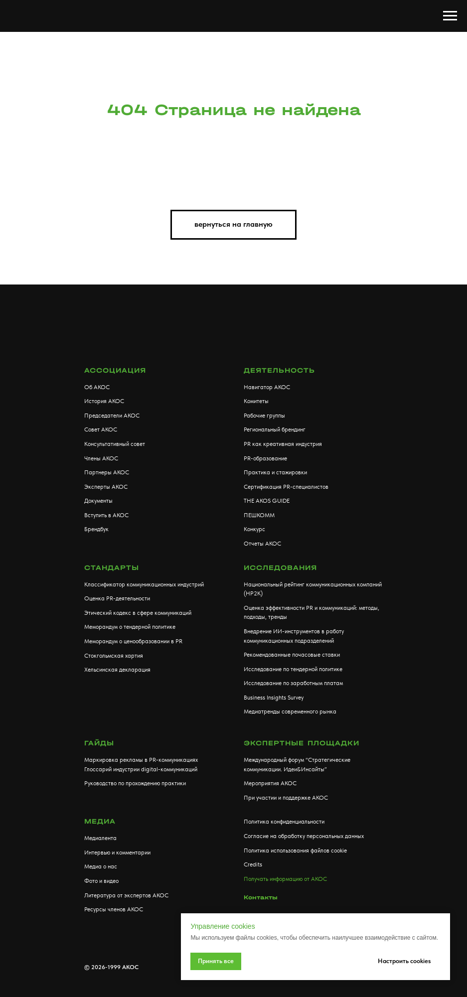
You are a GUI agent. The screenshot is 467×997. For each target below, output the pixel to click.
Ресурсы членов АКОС (113, 909)
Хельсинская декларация (117, 669)
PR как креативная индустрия (283, 443)
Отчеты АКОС (262, 543)
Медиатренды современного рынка (290, 711)
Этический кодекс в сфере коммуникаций (137, 612)
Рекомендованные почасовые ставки (292, 654)
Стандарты (111, 568)
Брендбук (96, 529)
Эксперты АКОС (106, 486)
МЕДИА (100, 821)
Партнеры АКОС (106, 472)
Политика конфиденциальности (284, 821)
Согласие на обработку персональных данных (304, 836)
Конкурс (254, 529)
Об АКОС (97, 387)
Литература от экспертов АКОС (126, 895)
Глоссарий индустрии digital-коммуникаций (140, 769)
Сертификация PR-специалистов (286, 486)
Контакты (261, 897)
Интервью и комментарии (117, 852)
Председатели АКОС (112, 415)
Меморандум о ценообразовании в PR (133, 641)
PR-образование (265, 458)
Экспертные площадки (301, 743)
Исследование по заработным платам (293, 683)
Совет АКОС (100, 429)
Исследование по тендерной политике (293, 669)
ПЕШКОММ (259, 515)
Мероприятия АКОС (270, 783)
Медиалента (100, 838)
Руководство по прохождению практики (135, 783)
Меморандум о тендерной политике (129, 626)
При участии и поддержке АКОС (286, 797)
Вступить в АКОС (106, 515)
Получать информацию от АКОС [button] (285, 878)
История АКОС (104, 401)
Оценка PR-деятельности (117, 598)
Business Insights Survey (274, 697)
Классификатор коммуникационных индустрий (144, 584)
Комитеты (256, 401)
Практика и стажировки (275, 472)
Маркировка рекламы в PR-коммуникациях (141, 759)
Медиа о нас (100, 866)
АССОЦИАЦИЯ (115, 370)
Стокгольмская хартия (113, 655)
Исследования (280, 568)
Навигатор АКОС (267, 387)
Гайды (99, 743)
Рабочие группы (264, 415)
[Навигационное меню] (450, 16)
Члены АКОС (101, 458)
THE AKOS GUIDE (267, 500)
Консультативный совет (114, 443)
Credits (253, 864)
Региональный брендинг (275, 429)
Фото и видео (101, 880)
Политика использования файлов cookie (295, 850)
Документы (98, 500)
